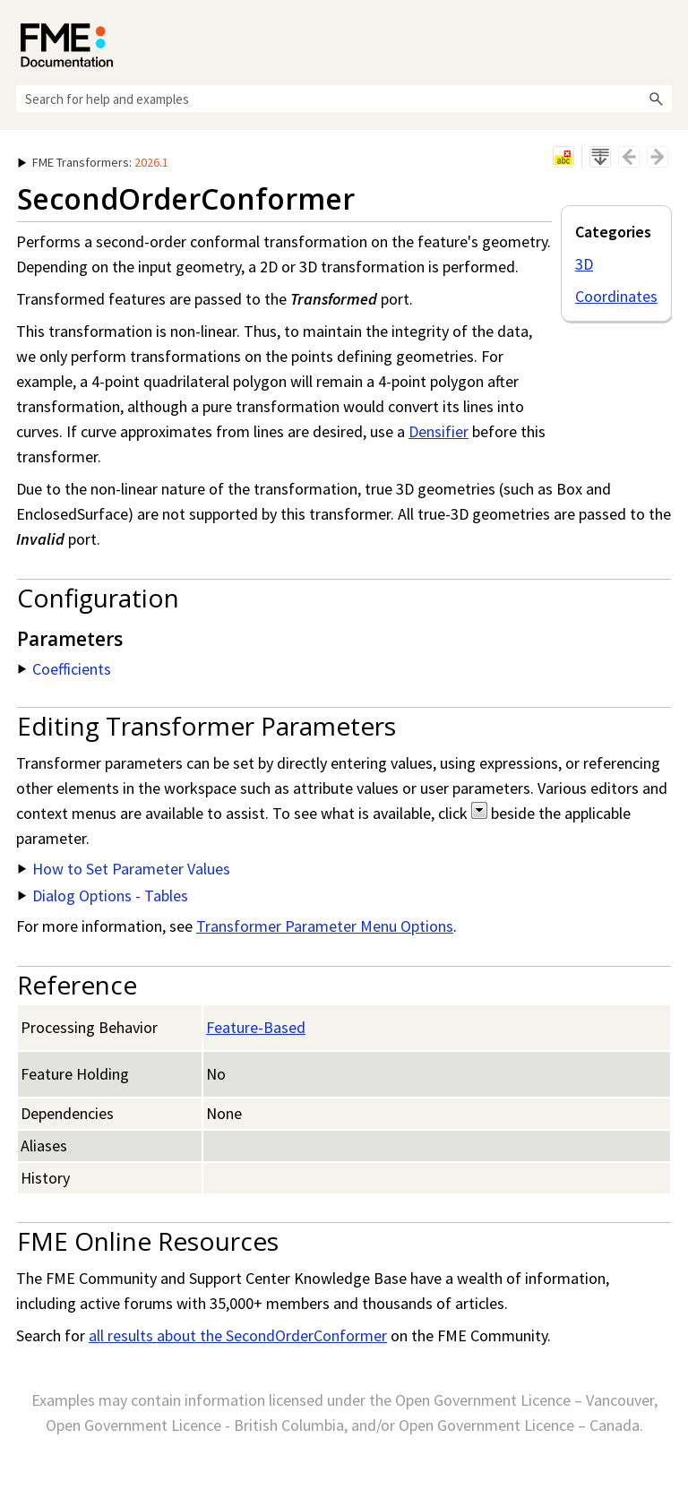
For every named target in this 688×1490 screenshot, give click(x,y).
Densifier (438, 431)
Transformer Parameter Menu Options (324, 926)
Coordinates (616, 296)
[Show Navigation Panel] (662, 40)
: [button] (93, 162)
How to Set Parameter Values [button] (124, 868)
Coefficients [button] (64, 669)
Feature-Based (255, 1027)
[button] (656, 98)
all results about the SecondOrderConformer (238, 1335)
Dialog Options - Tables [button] (103, 895)
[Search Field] (344, 98)
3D (584, 264)
